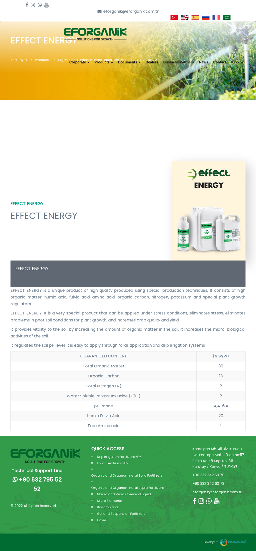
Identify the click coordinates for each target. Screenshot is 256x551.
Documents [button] (129, 62)
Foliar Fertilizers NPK (113, 463)
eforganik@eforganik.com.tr (128, 11)
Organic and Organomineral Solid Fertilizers (126, 475)
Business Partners (178, 62)
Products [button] (103, 62)
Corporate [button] (79, 62)
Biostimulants (107, 507)
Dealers (152, 62)
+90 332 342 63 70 (208, 475)
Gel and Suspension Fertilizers (121, 513)
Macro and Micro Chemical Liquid (124, 494)
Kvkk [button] (237, 62)
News (203, 62)
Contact (219, 62)
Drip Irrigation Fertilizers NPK (119, 456)
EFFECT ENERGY (32, 269)
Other (101, 520)
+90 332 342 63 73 (208, 483)
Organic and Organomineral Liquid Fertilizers (127, 487)
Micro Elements (109, 500)
